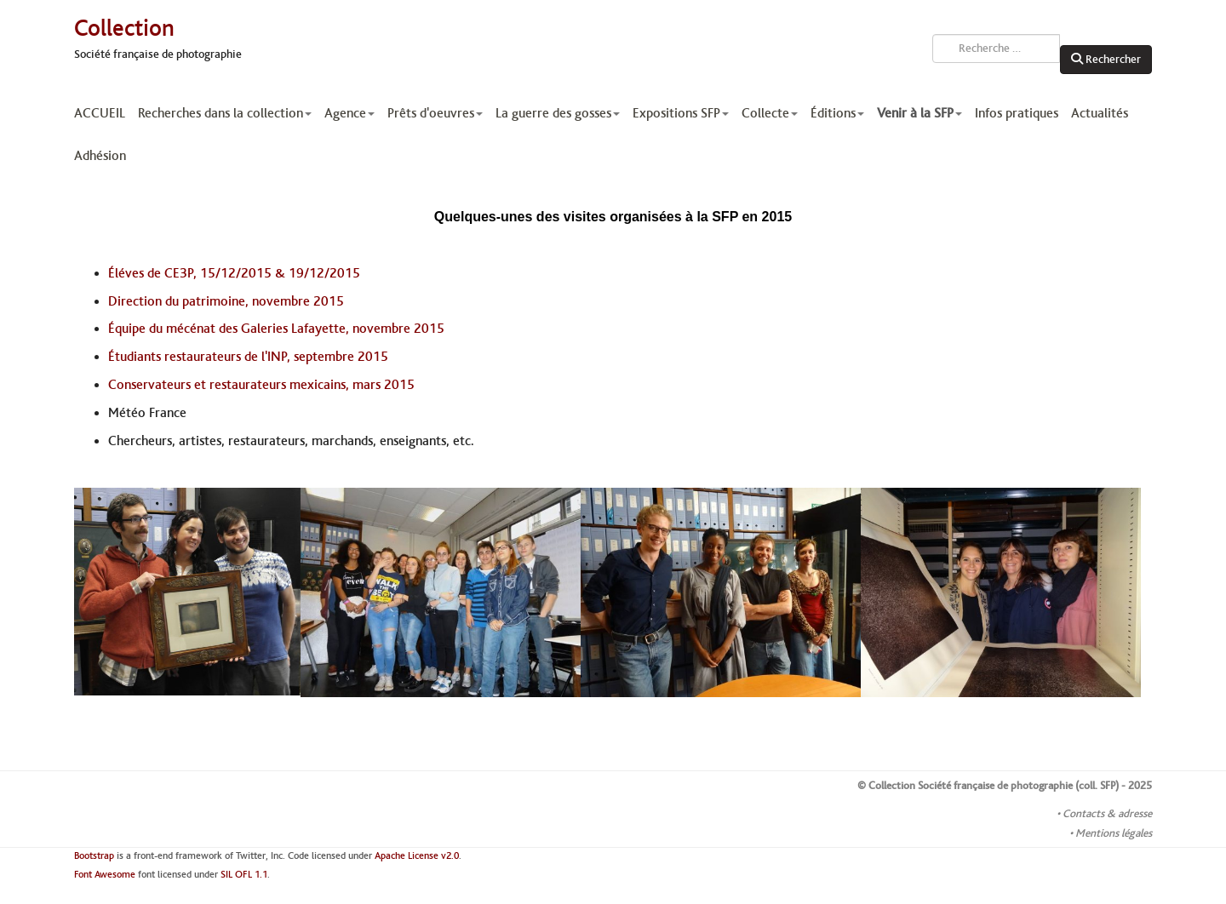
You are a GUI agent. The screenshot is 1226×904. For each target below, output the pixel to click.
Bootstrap (94, 855)
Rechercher (1106, 59)
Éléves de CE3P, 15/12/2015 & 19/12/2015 (234, 273)
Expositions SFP (681, 113)
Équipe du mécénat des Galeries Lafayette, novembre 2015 (276, 328)
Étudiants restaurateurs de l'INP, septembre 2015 (248, 356)
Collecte (770, 113)
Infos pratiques (1016, 113)
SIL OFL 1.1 (244, 874)
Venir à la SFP (919, 113)
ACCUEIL (99, 113)
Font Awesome (104, 874)
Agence (349, 113)
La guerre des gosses (558, 113)
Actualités (1099, 113)
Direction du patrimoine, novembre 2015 (226, 301)
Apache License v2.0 (417, 855)
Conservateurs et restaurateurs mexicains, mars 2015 (261, 384)
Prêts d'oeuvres (435, 113)
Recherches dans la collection (225, 113)
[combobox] (996, 48)
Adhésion (100, 155)
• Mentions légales (1110, 833)
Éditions (837, 113)
